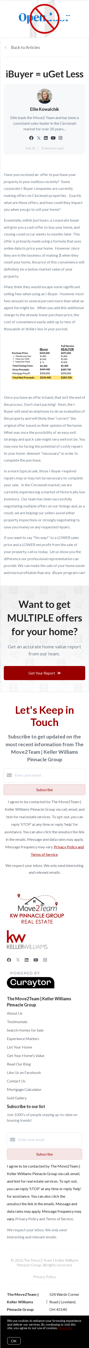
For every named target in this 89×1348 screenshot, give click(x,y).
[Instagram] (45, 959)
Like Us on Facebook (24, 1072)
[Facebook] (9, 959)
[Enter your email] (49, 775)
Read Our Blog (19, 1064)
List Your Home (19, 1047)
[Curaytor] (30, 987)
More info (65, 1328)
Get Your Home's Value (25, 1055)
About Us (15, 1013)
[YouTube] (35, 959)
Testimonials (17, 1021)
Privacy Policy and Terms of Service (44, 1218)
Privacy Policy (44, 1276)
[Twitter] (18, 959)
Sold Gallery (17, 1098)
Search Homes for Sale (25, 1030)
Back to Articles (25, 47)
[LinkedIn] (26, 959)
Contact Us (16, 1081)
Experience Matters (23, 1038)
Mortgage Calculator (24, 1089)
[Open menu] (82, 9)
